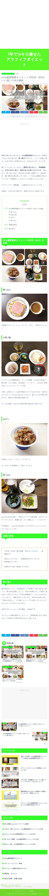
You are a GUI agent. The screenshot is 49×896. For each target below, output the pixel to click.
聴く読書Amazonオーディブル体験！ (17, 824)
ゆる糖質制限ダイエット (13, 858)
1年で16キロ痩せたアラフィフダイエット (24, 59)
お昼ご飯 (14, 215)
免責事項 (32, 891)
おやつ (13, 217)
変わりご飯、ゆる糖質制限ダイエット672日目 (20, 844)
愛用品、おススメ (10, 873)
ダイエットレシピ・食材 (13, 863)
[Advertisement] (24, 24)
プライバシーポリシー (20, 891)
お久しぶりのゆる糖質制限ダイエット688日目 (20, 834)
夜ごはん (14, 220)
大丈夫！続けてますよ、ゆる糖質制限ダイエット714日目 (24, 829)
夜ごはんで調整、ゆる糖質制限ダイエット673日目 (21, 839)
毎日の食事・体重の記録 (8, 73)
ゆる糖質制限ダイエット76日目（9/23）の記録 (26, 208)
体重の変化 (13, 225)
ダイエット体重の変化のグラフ (15, 868)
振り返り (12, 229)
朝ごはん (14, 212)
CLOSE (24, 204)
